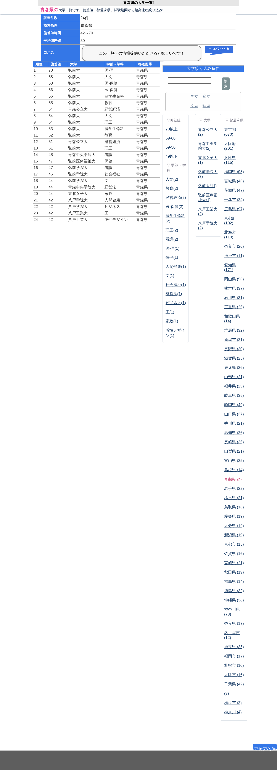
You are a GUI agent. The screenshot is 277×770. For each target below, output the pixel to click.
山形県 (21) (234, 377)
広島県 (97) (234, 209)
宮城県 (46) (234, 181)
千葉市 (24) (234, 200)
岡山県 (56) (234, 279)
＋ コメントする (219, 48)
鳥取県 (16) (234, 507)
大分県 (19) (234, 526)
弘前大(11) (207, 186)
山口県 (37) (234, 414)
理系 (206, 106)
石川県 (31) (234, 298)
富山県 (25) (234, 460)
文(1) (170, 275)
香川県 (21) (234, 423)
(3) (226, 693)
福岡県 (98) (234, 172)
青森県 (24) (233, 479)
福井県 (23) (234, 386)
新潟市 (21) (234, 340)
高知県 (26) (234, 433)
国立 (194, 96)
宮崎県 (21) (234, 563)
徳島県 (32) (234, 591)
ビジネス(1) (176, 303)
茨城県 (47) (234, 190)
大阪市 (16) (234, 675)
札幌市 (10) (234, 665)
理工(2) (172, 230)
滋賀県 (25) (234, 358)
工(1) (170, 312)
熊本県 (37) (234, 288)
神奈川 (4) (233, 712)
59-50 (171, 147)
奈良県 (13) (234, 623)
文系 (194, 106)
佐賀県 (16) (234, 553)
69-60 (171, 138)
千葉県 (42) (234, 684)
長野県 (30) (234, 349)
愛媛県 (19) (234, 516)
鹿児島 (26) (234, 367)
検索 (225, 83)
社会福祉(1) (176, 285)
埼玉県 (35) (234, 647)
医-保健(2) (174, 206)
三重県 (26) (234, 307)
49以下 (172, 156)
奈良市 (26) (234, 246)
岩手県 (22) (234, 488)
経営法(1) (174, 294)
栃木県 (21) (234, 498)
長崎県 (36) (234, 442)
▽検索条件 (264, 748)
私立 (206, 96)
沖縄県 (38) (234, 600)
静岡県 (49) (234, 405)
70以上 (172, 129)
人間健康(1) (176, 266)
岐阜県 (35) (234, 395)
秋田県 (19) (234, 572)
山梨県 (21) (234, 451)
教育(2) (172, 188)
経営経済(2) (176, 197)
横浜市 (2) (233, 703)
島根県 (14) (234, 470)
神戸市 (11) (234, 256)
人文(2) (172, 179)
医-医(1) (172, 248)
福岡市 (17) (234, 656)
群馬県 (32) (234, 330)
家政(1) (172, 321)
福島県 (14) (234, 581)
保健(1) (172, 257)
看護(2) (172, 239)
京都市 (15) (234, 544)
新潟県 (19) (234, 535)
